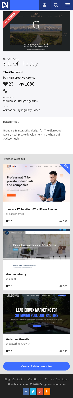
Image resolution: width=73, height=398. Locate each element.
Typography (25, 110)
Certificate (34, 379)
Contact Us (19, 379)
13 (9, 351)
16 (9, 286)
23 (8, 82)
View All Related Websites (36, 366)
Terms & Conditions (57, 379)
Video (37, 110)
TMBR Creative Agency (21, 77)
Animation (9, 110)
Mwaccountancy (16, 274)
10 (9, 221)
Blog (7, 379)
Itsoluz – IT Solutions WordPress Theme (31, 209)
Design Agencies (28, 101)
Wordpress (9, 101)
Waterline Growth (17, 339)
